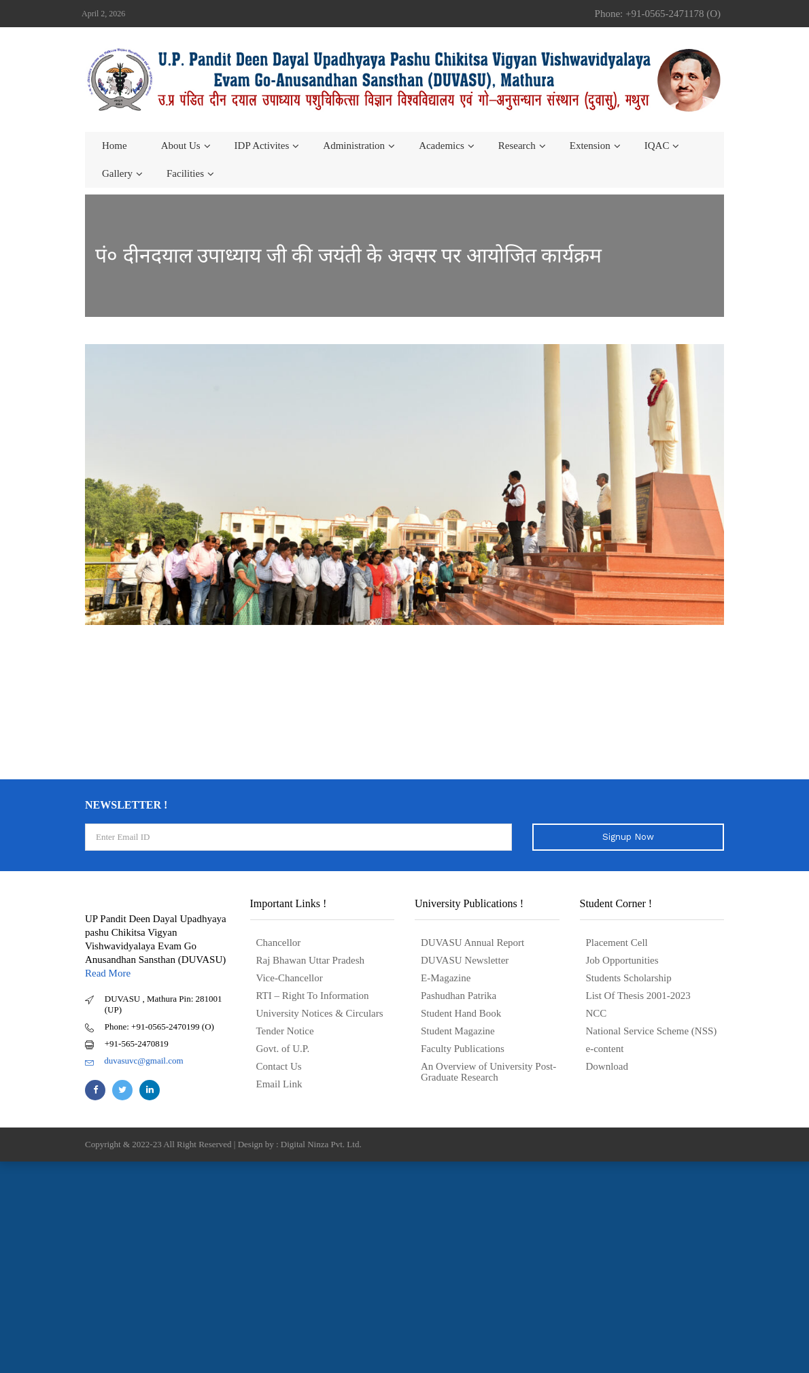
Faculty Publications (462, 1048)
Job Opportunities (622, 960)
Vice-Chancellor (289, 977)
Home (114, 145)
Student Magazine (458, 1030)
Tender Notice (285, 1030)
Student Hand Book (461, 1013)
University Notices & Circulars (319, 1013)
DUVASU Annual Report (472, 942)
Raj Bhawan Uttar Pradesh (310, 960)
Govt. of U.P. (283, 1048)
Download (607, 1066)
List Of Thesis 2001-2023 (638, 995)
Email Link (279, 1084)
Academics (441, 145)
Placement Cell (617, 942)
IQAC (657, 145)
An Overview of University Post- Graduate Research (488, 1072)
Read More (108, 973)
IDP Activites (262, 145)
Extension (590, 145)
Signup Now (628, 837)
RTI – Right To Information (312, 995)
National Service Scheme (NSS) (651, 1030)
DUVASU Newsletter (465, 960)
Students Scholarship (629, 977)
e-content (605, 1048)
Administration (354, 145)
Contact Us (279, 1066)
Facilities (185, 173)
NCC (596, 1013)
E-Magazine (445, 977)
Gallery (117, 173)
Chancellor (278, 942)
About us (181, 145)
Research (517, 145)
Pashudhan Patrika (458, 995)
